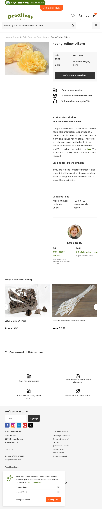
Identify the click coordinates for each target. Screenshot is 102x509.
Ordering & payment (61, 439)
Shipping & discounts (61, 435)
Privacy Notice (58, 452)
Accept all (53, 499)
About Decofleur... (12, 467)
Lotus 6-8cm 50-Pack (15, 321)
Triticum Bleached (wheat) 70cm (68, 320)
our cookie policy (35, 482)
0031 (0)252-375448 (16, 456)
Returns (56, 442)
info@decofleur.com (87, 252)
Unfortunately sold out (75, 75)
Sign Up (35, 418)
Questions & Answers (61, 446)
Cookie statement (60, 456)
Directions (9, 449)
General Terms (58, 449)
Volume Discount (52, 7)
